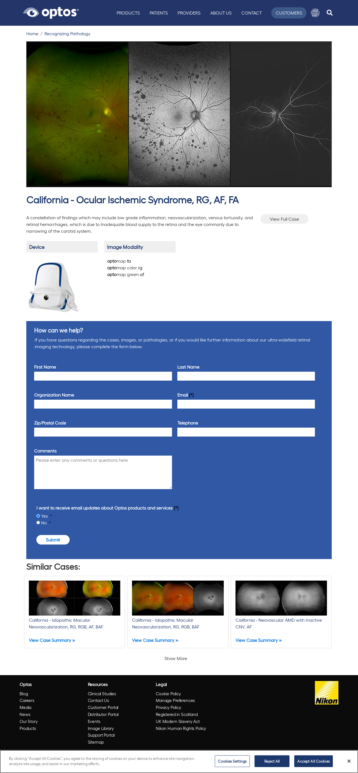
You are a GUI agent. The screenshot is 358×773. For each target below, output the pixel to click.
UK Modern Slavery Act (178, 721)
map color (124, 267)
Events (94, 721)
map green (125, 274)
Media (25, 707)
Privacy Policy (168, 707)
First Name (45, 366)
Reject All (272, 761)
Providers (189, 12)
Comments (45, 450)
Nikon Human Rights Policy (181, 728)
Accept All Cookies (313, 761)
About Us (221, 12)
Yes (45, 516)
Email (182, 394)
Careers (27, 700)
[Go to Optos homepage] (51, 12)
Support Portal (101, 734)
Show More (175, 658)
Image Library (101, 728)
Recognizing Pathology (67, 33)
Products (128, 12)
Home (32, 33)
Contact (251, 12)
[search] (330, 13)
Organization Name (54, 394)
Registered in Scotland (177, 714)
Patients (159, 12)
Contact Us (98, 700)
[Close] (349, 761)
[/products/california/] (53, 284)
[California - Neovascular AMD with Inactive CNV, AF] (281, 612)
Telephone (187, 422)
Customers (289, 12)
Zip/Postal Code (50, 422)
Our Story (29, 721)
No (44, 522)
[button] (315, 13)
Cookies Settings (232, 761)
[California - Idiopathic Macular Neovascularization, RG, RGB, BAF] (177, 612)
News (25, 714)
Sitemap (96, 741)
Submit (53, 539)
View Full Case (284, 218)
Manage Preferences (175, 700)
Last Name (188, 366)
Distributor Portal (103, 714)
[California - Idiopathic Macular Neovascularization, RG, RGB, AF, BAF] (74, 612)
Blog (24, 693)
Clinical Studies (102, 693)
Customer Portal (103, 707)
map (119, 260)
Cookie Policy (168, 693)
